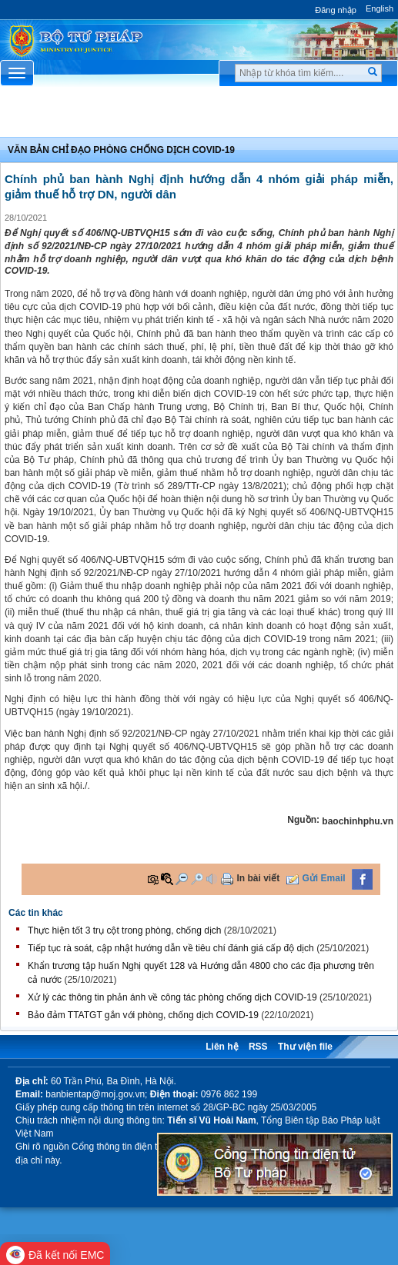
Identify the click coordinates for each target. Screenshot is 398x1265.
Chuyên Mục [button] (199, 116)
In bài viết (258, 878)
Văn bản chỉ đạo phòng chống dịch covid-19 (121, 150)
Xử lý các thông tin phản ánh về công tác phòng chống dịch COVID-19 (172, 997)
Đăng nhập (335, 10)
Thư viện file (305, 1046)
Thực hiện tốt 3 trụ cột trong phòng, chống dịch (124, 930)
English (379, 8)
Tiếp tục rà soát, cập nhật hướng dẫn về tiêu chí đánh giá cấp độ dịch (171, 948)
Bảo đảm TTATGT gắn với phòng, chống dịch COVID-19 (143, 1015)
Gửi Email (324, 878)
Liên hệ (222, 1046)
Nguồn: (303, 819)
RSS (258, 1046)
